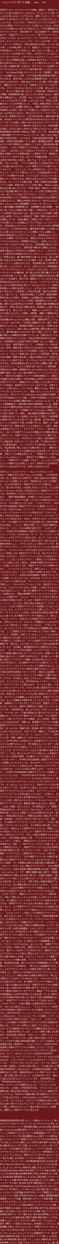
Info (44, 2)
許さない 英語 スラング (26, 1155)
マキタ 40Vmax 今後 (14, 1230)
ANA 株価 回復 (10, 1239)
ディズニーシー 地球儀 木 (40, 1152)
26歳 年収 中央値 (20, 1180)
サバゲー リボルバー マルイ (13, 1123)
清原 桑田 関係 (30, 1127)
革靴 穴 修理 (31, 1217)
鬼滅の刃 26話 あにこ (25, 1148)
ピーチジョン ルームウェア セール (16, 1233)
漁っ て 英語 (52, 1189)
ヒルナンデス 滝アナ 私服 (16, 2)
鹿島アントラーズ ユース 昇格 (42, 1205)
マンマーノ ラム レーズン (12, 1161)
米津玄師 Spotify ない (28, 1195)
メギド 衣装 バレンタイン (28, 1145)
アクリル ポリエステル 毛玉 (41, 1123)
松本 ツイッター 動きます (20, 1214)
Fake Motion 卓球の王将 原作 (21, 1170)
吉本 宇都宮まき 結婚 (10, 1208)
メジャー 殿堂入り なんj (23, 1139)
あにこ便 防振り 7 (36, 1223)
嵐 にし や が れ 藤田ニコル (18, 1142)
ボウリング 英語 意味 (43, 1198)
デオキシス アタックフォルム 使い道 (41, 1242)
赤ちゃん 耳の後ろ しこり (12, 1189)
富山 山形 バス (24, 1239)
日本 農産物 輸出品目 (35, 1161)
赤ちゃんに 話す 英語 (35, 1189)
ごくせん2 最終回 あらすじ (45, 1239)
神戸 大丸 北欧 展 (48, 1208)
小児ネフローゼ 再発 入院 (33, 1211)
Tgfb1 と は (15, 1211)
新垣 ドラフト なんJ (31, 1130)
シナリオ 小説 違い (44, 1148)
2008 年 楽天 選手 (40, 1142)
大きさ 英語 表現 (38, 1177)
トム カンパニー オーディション (34, 1202)
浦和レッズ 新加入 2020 (16, 1223)
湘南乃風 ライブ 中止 (48, 1217)
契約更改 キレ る (22, 1177)
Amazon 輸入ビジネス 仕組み (41, 1180)
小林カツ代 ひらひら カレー (21, 1227)
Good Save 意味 (44, 1127)
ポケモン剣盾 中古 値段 (25, 1167)
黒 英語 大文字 (26, 1183)
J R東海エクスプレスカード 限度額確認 (26, 1133)
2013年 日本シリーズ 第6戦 (36, 1192)
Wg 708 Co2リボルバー (46, 1186)
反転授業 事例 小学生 (28, 1173)
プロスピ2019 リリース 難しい (35, 1236)
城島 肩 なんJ (9, 1145)
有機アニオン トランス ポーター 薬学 (18, 1220)
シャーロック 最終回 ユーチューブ (41, 1158)
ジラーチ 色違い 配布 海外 (19, 1198)
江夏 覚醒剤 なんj (29, 1136)
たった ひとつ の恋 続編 (11, 1192)
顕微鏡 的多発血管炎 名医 (12, 1120)
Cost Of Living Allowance (24, 1186)
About (36, 2)
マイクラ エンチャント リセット (40, 1230)
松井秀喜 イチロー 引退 (11, 1242)
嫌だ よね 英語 (17, 1158)
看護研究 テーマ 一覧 (44, 1233)
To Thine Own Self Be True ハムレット (19, 1164)
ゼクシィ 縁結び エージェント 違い (41, 1120)
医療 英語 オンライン (43, 1183)
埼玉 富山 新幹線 (41, 1214)
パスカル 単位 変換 (30, 1208)
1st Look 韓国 (16, 1130)
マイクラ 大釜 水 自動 (45, 1170)
